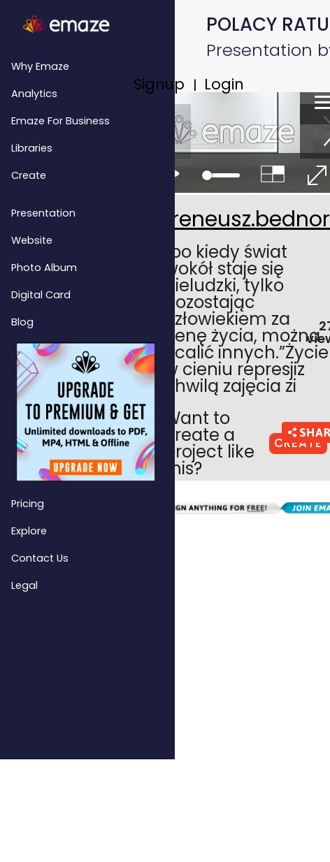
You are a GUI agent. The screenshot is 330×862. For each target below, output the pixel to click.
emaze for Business (60, 121)
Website (31, 240)
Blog (22, 322)
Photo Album (44, 268)
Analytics (34, 94)
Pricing (27, 504)
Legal (24, 585)
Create (28, 175)
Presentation (43, 213)
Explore (29, 531)
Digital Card (41, 295)
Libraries (31, 148)
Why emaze (40, 66)
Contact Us (40, 558)
